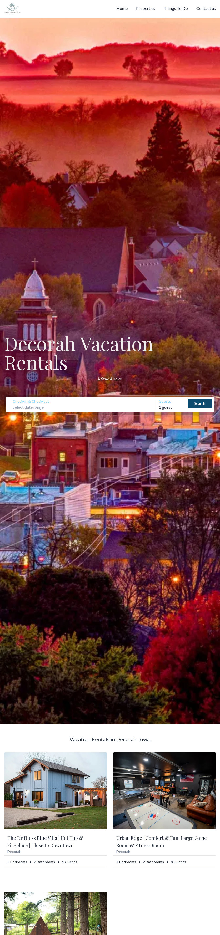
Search (199, 403)
